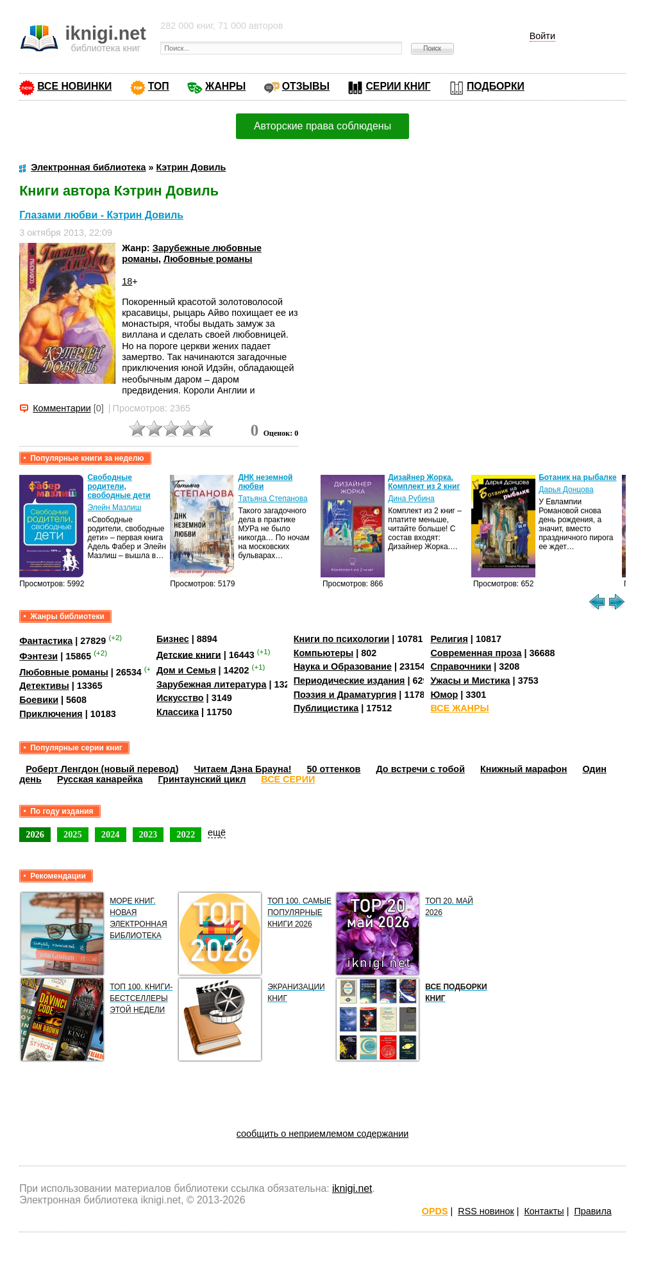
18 (127, 281)
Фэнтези (38, 656)
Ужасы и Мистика (470, 680)
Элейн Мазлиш (114, 507)
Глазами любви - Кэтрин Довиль (101, 215)
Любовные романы (208, 259)
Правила (592, 1211)
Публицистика (326, 708)
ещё (217, 832)
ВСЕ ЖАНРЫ (459, 708)
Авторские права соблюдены (322, 125)
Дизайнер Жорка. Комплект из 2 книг (424, 482)
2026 (35, 834)
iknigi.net (352, 1188)
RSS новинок (486, 1211)
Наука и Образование (343, 666)
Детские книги (188, 654)
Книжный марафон (523, 769)
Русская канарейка (100, 779)
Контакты (544, 1211)
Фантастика (45, 641)
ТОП (158, 86)
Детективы (44, 686)
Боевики (38, 700)
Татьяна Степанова (272, 498)
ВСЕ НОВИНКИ (74, 86)
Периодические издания (349, 680)
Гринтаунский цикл (202, 779)
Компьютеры (324, 653)
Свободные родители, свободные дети (118, 486)
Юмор (444, 695)
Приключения (51, 714)
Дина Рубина (411, 498)
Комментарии (62, 408)
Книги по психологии (342, 639)
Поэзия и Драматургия (345, 695)
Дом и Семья (186, 670)
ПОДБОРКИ (495, 86)
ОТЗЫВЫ (306, 86)
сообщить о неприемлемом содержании (323, 1133)
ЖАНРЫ (225, 86)
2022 (185, 834)
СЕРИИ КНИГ (397, 86)
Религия (448, 639)
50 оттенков (334, 769)
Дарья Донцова (566, 489)
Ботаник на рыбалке (577, 477)
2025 (72, 834)
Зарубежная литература (211, 684)
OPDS (435, 1211)
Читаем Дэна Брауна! (243, 769)
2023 (148, 834)
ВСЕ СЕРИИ (288, 779)
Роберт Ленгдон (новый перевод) (102, 769)
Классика (177, 712)
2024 (110, 834)
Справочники (460, 666)
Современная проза (475, 653)
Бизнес (172, 639)
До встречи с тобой (420, 769)
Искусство (180, 698)
